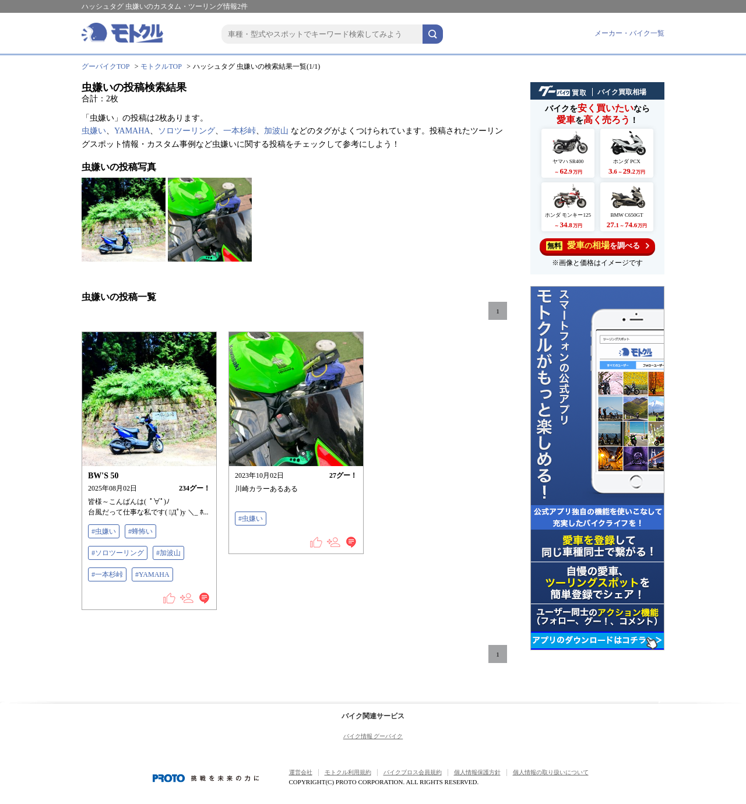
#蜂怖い (140, 531)
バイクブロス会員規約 (412, 772)
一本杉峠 (239, 130)
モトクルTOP (160, 66)
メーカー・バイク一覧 (629, 33)
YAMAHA (132, 130)
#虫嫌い (104, 531)
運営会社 (300, 772)
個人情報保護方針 (477, 772)
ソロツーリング (186, 130)
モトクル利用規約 (348, 772)
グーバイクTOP (105, 66)
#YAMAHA (152, 574)
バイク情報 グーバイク (373, 736)
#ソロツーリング (118, 553)
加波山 (276, 130)
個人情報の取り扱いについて (551, 772)
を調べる (597, 246)
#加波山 (168, 553)
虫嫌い (94, 130)
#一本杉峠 (107, 574)
